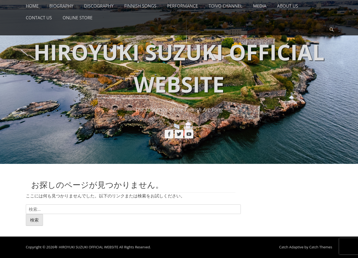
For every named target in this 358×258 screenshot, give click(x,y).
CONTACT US (39, 18)
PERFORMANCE (182, 6)
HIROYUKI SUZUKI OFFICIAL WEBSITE (88, 247)
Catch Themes (320, 247)
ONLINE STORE (77, 18)
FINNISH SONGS (140, 6)
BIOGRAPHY (61, 6)
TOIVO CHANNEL (225, 6)
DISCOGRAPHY (98, 6)
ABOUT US (287, 6)
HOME (32, 6)
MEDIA (259, 6)
